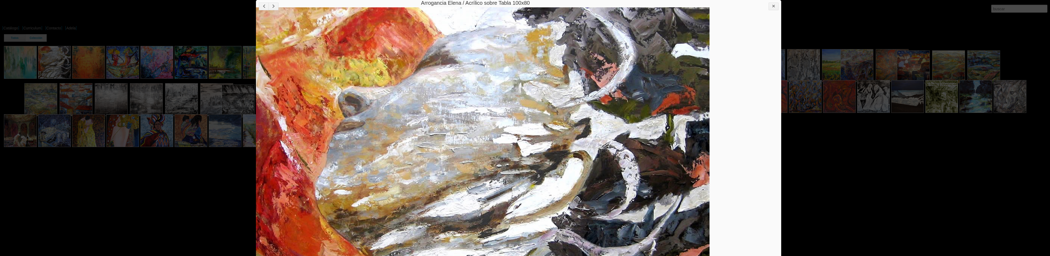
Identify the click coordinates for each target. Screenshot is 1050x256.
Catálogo (10, 28)
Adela (71, 28)
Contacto (53, 28)
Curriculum (32, 28)
